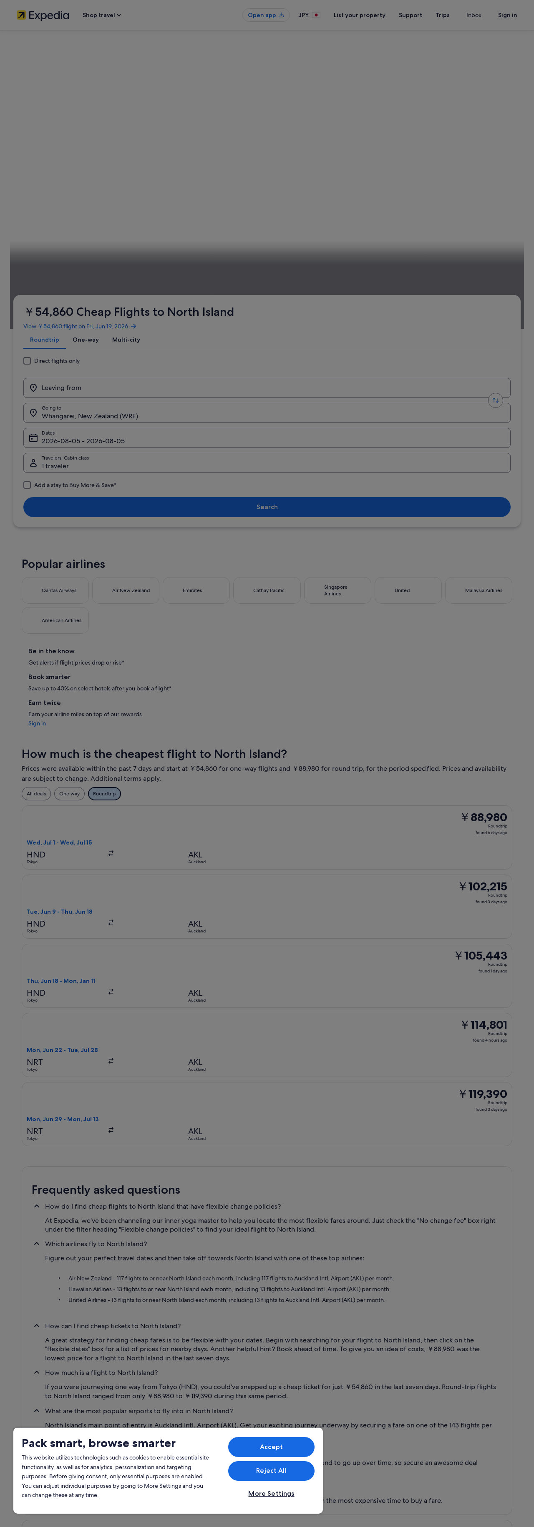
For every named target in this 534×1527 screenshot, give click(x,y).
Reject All (271, 1471)
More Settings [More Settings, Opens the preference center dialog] (271, 1493)
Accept (271, 1447)
